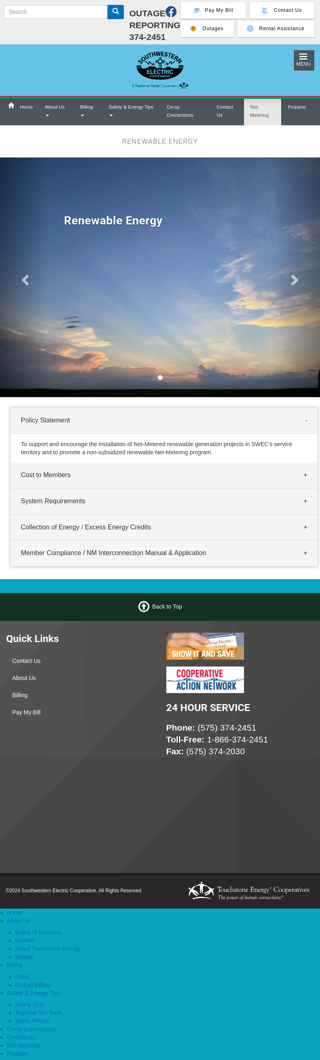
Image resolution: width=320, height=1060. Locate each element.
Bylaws (24, 956)
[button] (24, 277)
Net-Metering (259, 111)
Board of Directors (38, 932)
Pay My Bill (26, 712)
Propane (297, 106)
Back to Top (167, 606)
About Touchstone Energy (48, 948)
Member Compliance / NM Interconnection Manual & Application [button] (113, 553)
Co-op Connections (180, 111)
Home (26, 106)
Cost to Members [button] (46, 474)
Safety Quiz (30, 1004)
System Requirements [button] (53, 501)
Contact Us (225, 111)
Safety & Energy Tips (131, 110)
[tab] (164, 421)
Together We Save (38, 1012)
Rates (22, 976)
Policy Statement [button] (45, 420)
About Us (55, 110)
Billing (86, 110)
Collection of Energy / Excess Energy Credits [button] (86, 527)
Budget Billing (32, 985)
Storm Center (32, 1021)
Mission (24, 940)
